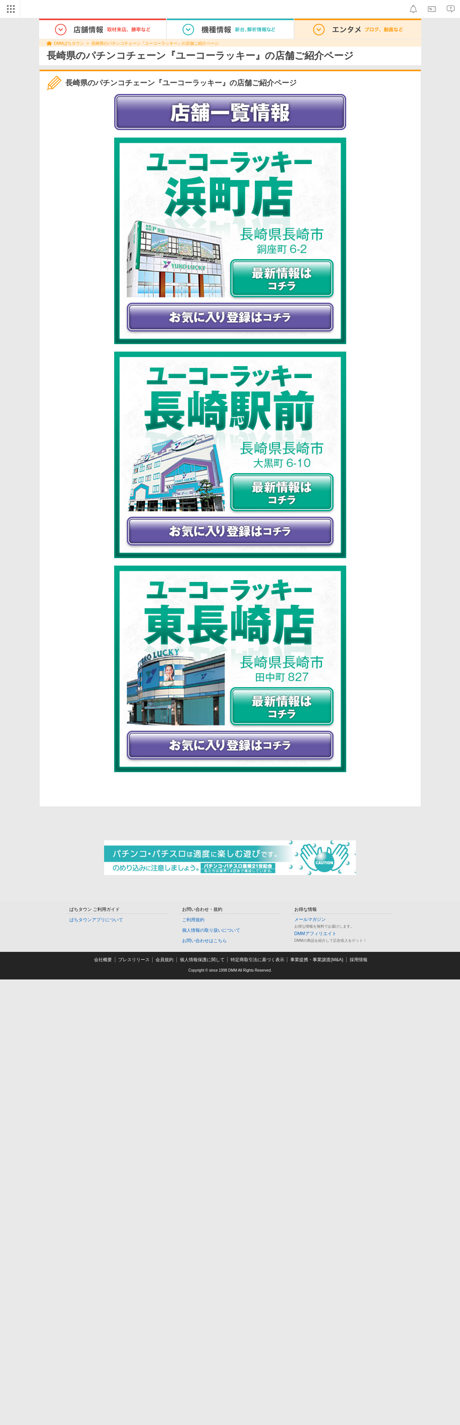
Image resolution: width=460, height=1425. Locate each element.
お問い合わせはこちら (204, 940)
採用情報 (358, 959)
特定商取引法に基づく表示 (257, 959)
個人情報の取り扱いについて (211, 930)
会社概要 (103, 959)
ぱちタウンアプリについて (96, 919)
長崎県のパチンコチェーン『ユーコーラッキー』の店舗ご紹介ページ (155, 43)
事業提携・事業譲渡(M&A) (316, 959)
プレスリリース (134, 959)
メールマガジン (310, 919)
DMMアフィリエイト (315, 933)
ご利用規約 (193, 919)
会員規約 (164, 959)
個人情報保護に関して (202, 959)
